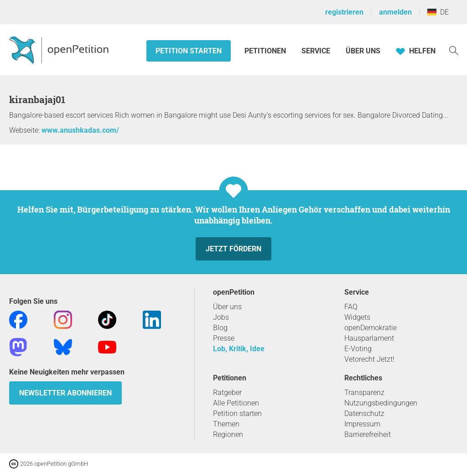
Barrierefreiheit (367, 434)
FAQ (351, 306)
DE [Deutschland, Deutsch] (438, 12)
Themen (226, 424)
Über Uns (363, 51)
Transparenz (364, 392)
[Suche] (453, 50)
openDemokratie (370, 327)
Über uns (227, 306)
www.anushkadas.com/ (80, 130)
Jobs (221, 317)
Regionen (228, 434)
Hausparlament (369, 338)
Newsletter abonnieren (65, 393)
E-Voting (358, 348)
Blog (220, 327)
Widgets (357, 317)
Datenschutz (364, 413)
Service (315, 51)
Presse (223, 338)
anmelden (395, 12)
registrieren (344, 12)
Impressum (362, 424)
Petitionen (266, 51)
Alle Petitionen (236, 403)
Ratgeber (227, 392)
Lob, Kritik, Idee (239, 348)
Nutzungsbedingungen (380, 403)
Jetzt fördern (233, 248)
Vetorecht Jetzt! (369, 359)
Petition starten (189, 51)
